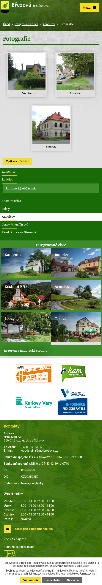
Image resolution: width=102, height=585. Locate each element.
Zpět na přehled (17, 161)
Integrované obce (26, 24)
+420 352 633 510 (33, 447)
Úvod (6, 24)
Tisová (60, 318)
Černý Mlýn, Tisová (15, 224)
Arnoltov (49, 24)
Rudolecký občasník (21, 188)
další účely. (83, 565)
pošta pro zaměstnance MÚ (34, 529)
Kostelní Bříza (11, 201)
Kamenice (8, 171)
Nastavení (73, 580)
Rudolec (7, 179)
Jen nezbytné (52, 580)
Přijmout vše (31, 580)
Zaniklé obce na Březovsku (20, 232)
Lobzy (6, 209)
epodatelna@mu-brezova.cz (39, 450)
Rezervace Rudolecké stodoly (25, 350)
